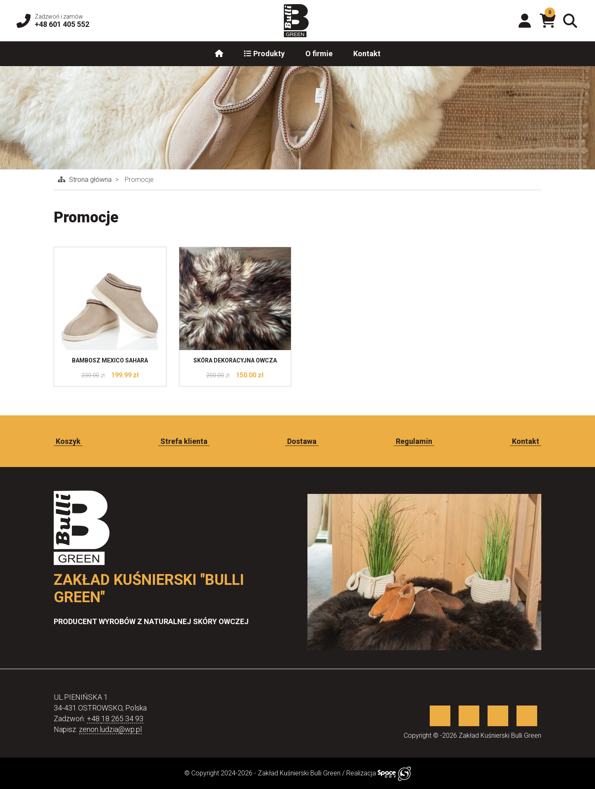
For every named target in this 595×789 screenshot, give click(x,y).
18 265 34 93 (122, 718)
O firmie (319, 53)
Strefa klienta (183, 441)
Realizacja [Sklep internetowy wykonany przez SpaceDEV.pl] (378, 773)
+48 (94, 718)
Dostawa (302, 441)
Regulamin (414, 441)
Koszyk (68, 441)
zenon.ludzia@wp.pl (110, 729)
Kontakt (367, 53)
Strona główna (91, 180)
